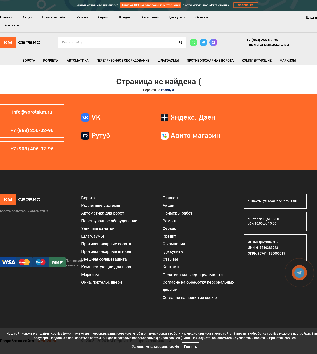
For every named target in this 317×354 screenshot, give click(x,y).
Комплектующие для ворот (107, 266)
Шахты (311, 17)
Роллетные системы (100, 205)
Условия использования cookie (155, 347)
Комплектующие (257, 60)
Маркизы (288, 60)
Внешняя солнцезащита (104, 259)
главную (167, 90)
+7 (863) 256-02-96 (262, 40)
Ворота (29, 60)
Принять (190, 347)
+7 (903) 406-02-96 (32, 149)
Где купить (177, 17)
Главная (6, 17)
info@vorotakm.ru (32, 112)
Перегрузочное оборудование (123, 60)
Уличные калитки (97, 228)
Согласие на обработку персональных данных (198, 286)
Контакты (12, 25)
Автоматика (78, 60)
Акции (27, 17)
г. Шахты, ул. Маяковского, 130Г (268, 44)
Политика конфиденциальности (193, 274)
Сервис (103, 17)
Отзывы (201, 17)
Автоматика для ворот (102, 213)
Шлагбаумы (168, 60)
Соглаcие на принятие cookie (190, 297)
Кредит (124, 17)
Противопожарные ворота (210, 60)
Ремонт (82, 17)
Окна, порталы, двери (101, 282)
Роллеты (51, 60)
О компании (150, 17)
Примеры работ (54, 17)
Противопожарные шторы (106, 251)
